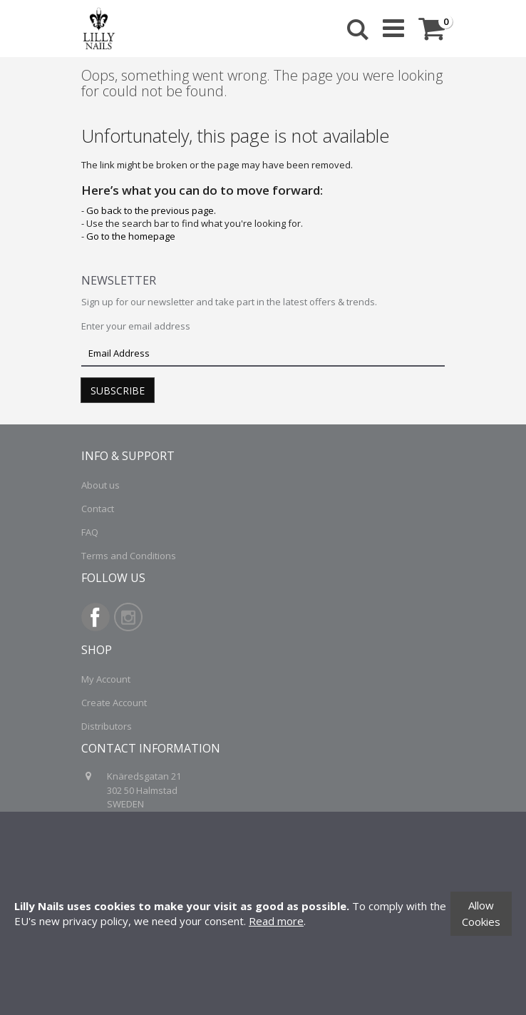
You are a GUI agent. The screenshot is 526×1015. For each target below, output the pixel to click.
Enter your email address (135, 326)
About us (100, 485)
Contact (97, 508)
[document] (263, 913)
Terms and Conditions (128, 555)
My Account (105, 679)
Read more (276, 921)
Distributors (106, 726)
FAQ (89, 532)
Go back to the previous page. (151, 210)
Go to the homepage (130, 236)
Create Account (114, 702)
